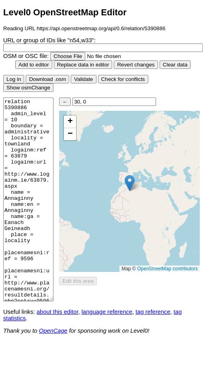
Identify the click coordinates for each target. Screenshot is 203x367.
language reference (107, 312)
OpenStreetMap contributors (167, 269)
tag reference (152, 312)
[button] (130, 183)
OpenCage (53, 331)
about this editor (57, 312)
